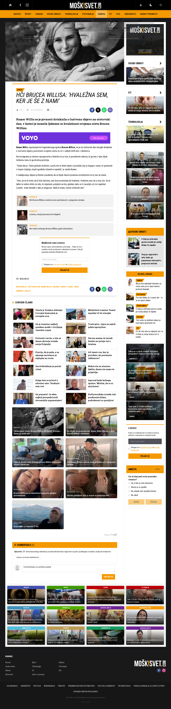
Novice (17, 14)
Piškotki (61, 686)
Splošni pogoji (124, 686)
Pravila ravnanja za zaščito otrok (149, 686)
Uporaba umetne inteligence (85, 692)
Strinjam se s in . (63, 264)
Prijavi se (64, 270)
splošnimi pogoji (59, 264)
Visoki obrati (54, 14)
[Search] (161, 5)
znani (76, 287)
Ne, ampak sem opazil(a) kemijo (143, 491)
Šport (28, 14)
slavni (70, 287)
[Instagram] (27, 5)
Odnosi (101, 14)
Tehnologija (71, 14)
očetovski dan (34, 287)
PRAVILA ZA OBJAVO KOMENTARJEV (27, 557)
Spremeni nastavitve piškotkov (81, 686)
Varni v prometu (148, 14)
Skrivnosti (130, 14)
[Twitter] (98, 109)
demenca (19, 291)
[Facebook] (20, 5)
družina (56, 287)
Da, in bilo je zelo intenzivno (142, 483)
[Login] (141, 5)
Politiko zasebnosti (74, 264)
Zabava (39, 14)
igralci (27, 291)
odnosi (63, 287)
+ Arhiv (157, 469)
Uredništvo (25, 686)
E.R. (21, 110)
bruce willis (21, 287)
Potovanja (88, 14)
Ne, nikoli (134, 495)
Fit (110, 14)
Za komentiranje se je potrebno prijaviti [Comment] (68, 568)
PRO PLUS (37, 686)
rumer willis (46, 287)
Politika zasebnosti (106, 686)
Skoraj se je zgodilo (139, 487)
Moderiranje (49, 686)
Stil (118, 14)
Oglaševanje (12, 686)
